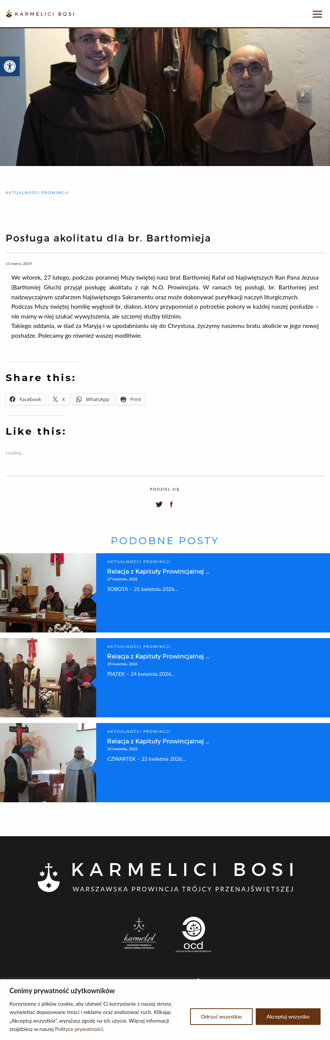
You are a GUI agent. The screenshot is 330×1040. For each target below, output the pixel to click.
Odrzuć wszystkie (221, 1016)
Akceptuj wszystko (288, 1016)
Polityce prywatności (79, 1029)
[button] (10, 66)
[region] (165, 1009)
